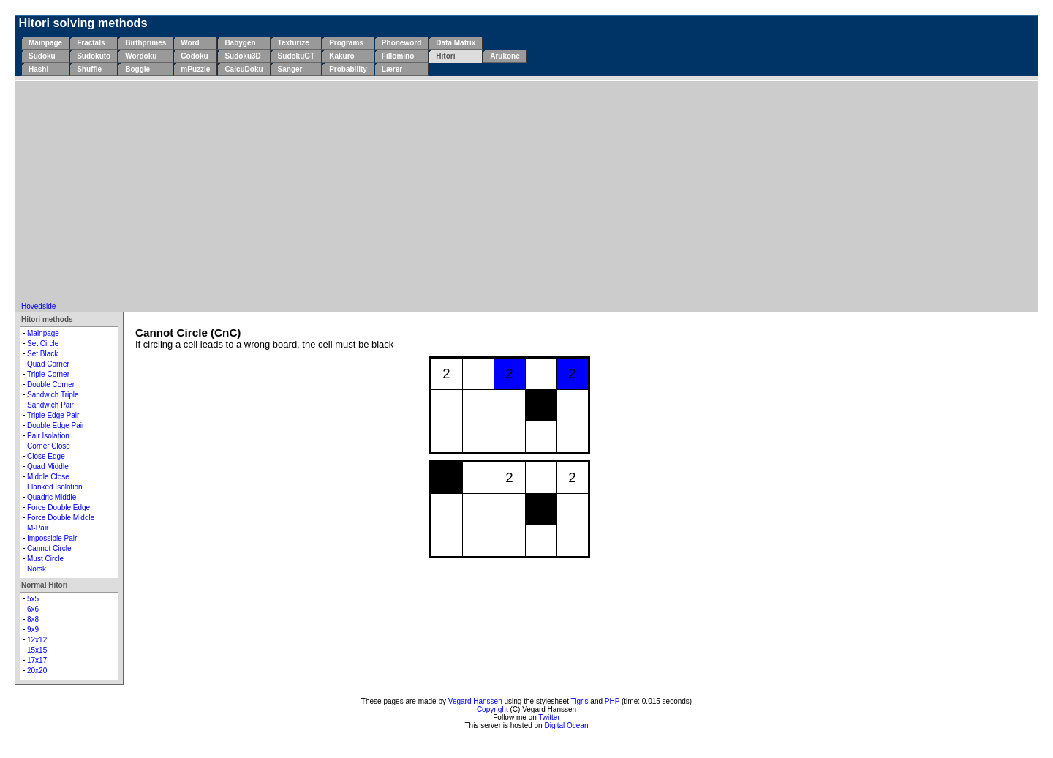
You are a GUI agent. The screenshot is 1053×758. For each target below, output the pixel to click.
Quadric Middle (51, 497)
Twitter (548, 717)
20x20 (37, 671)
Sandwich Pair (50, 405)
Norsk (36, 569)
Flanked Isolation (55, 487)
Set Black (42, 354)
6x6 (33, 609)
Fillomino (398, 56)
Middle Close (48, 477)
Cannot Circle (49, 548)
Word (190, 43)
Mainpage (45, 43)
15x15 (37, 650)
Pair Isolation (48, 436)
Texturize (293, 43)
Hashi (38, 69)
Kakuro (341, 56)
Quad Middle (48, 466)
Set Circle (42, 343)
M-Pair (37, 528)
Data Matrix (455, 43)
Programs (346, 43)
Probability (348, 69)
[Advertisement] (526, 192)
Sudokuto (93, 56)
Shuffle (89, 69)
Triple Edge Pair (53, 415)
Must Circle (45, 559)
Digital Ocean (566, 725)
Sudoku (42, 56)
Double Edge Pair (55, 425)
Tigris (580, 701)
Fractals (91, 43)
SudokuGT (296, 56)
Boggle (137, 69)
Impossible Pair (52, 538)
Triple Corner (48, 374)
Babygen (239, 43)
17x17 (37, 660)
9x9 (33, 630)
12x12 (37, 640)
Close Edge (46, 456)
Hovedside (38, 306)
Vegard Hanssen (475, 701)
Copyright (492, 709)
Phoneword (401, 43)
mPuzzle (195, 69)
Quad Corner (48, 364)
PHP (612, 701)
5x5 (33, 599)
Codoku (194, 56)
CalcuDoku (243, 69)
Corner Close (48, 446)
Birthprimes (145, 43)
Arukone (505, 56)
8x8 (33, 619)
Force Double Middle (60, 518)
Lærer (392, 69)
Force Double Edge (58, 507)
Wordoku (140, 56)
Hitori (445, 56)
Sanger (290, 69)
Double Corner (51, 384)
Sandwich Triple (53, 395)
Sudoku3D (242, 56)
